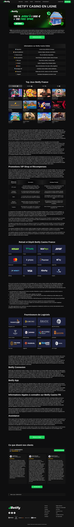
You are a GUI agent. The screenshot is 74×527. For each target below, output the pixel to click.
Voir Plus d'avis (37, 486)
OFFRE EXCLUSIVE (37, 37)
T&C (57, 513)
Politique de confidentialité (61, 507)
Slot (58, 86)
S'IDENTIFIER (60, 1)
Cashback (46, 516)
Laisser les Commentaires (59, 450)
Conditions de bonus (59, 514)
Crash (44, 86)
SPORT (31, 1)
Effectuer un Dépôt (37, 437)
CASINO (26, 1)
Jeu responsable (59, 516)
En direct (29, 86)
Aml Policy (58, 509)
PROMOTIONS (37, 1)
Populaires (15, 86)
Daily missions (47, 511)
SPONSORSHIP (46, 1)
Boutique (46, 514)
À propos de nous (59, 511)
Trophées (46, 509)
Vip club (46, 507)
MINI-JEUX (21, 1)
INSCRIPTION (67, 1)
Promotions (47, 513)
